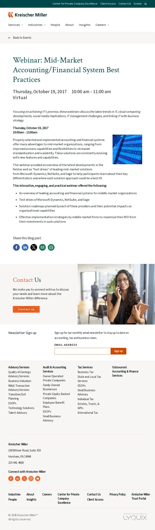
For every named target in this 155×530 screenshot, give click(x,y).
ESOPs (12, 403)
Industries (35, 25)
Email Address (66, 345)
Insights (84, 25)
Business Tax (86, 372)
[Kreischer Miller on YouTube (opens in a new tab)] (37, 478)
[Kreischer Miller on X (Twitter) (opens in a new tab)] (24, 478)
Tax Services (85, 367)
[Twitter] (33, 250)
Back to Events (22, 38)
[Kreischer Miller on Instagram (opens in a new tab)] (31, 478)
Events (138, 4)
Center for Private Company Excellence (75, 4)
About (69, 25)
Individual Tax (86, 399)
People (55, 25)
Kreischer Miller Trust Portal (141, 496)
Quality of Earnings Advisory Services (19, 374)
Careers (101, 25)
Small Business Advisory (52, 418)
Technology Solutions (21, 408)
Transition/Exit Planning (17, 396)
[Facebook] (16, 250)
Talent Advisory (17, 413)
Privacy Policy (117, 494)
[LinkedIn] (25, 250)
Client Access (108, 4)
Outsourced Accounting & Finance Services (125, 371)
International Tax (88, 413)
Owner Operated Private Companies (54, 378)
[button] (146, 4)
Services (14, 25)
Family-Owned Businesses (51, 387)
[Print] (51, 250)
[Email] (42, 250)
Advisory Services (18, 367)
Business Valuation (19, 381)
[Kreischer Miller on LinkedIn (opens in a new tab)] (17, 478)
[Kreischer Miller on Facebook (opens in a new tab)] (11, 478)
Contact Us (125, 4)
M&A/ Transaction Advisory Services (19, 388)
